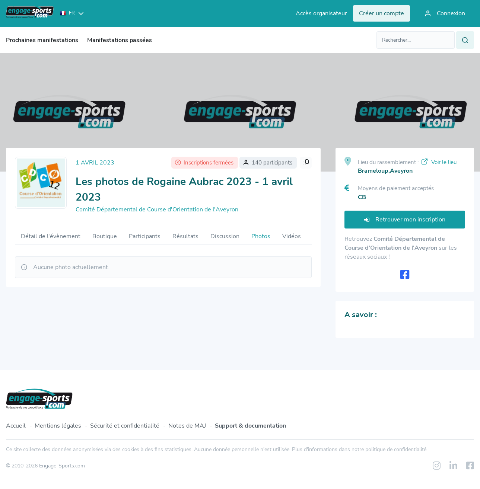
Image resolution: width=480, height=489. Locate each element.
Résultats (185, 236)
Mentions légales (58, 426)
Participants (144, 236)
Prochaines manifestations (42, 40)
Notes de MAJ (187, 426)
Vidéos (291, 236)
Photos (260, 236)
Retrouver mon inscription (404, 219)
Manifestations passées (119, 40)
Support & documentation (250, 426)
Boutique (104, 236)
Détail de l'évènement (50, 236)
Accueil (16, 426)
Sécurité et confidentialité (124, 426)
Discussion (224, 236)
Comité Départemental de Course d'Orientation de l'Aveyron (157, 209)
